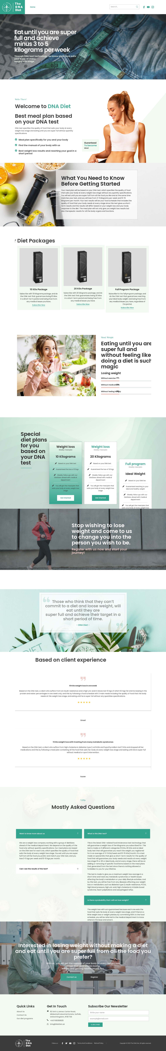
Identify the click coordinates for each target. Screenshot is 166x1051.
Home (32, 7)
